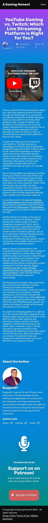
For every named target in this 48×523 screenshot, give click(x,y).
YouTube (21, 423)
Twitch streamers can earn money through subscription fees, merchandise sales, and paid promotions (22, 269)
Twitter (34, 423)
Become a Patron (24, 495)
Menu (43, 4)
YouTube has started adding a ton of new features (22, 201)
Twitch (8, 423)
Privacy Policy (9, 516)
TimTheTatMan (37, 207)
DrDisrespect (23, 207)
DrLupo (10, 209)
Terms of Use (23, 516)
